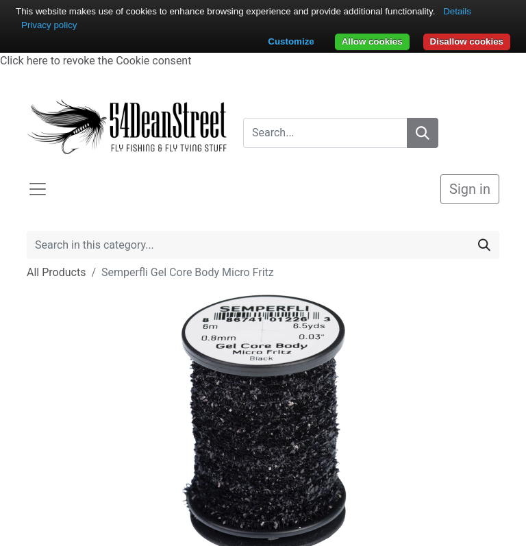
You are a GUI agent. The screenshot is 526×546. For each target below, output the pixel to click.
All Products (56, 272)
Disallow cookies (466, 41)
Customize (291, 41)
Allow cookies (372, 41)
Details (457, 11)
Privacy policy (49, 25)
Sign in (469, 189)
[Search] (422, 133)
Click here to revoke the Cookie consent (95, 60)
